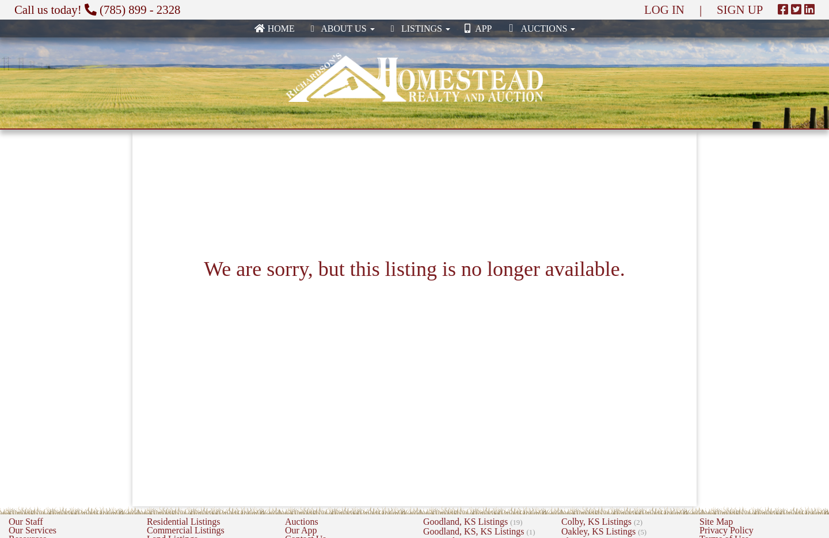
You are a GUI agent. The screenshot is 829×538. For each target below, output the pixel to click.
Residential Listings (183, 521)
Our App (301, 530)
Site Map (716, 521)
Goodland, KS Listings (472, 521)
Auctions (301, 521)
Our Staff (26, 521)
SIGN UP (740, 9)
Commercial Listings (186, 530)
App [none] (477, 28)
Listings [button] (418, 28)
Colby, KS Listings (601, 521)
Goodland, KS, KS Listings (479, 531)
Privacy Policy (726, 530)
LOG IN (664, 9)
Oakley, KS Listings (604, 531)
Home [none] (274, 28)
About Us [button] (340, 28)
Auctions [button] (539, 28)
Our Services (32, 530)
